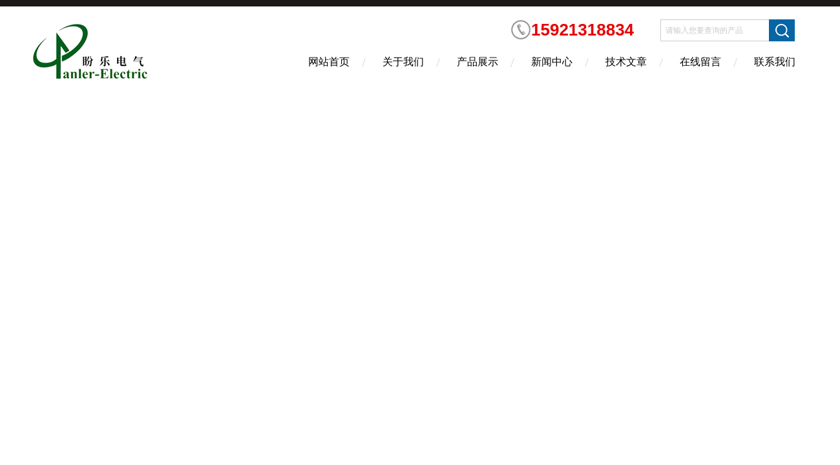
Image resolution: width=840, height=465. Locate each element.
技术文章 (626, 61)
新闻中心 (551, 61)
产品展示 (477, 61)
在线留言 (700, 61)
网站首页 (329, 61)
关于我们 (403, 61)
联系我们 (774, 61)
